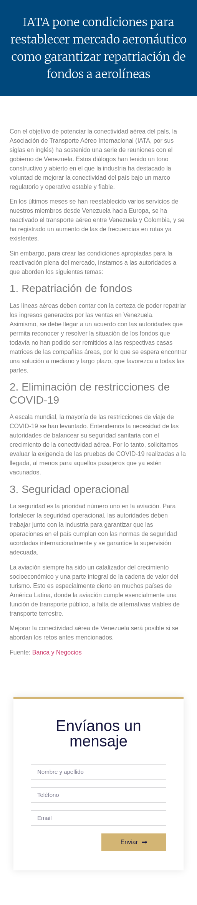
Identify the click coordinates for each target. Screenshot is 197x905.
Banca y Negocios (57, 652)
